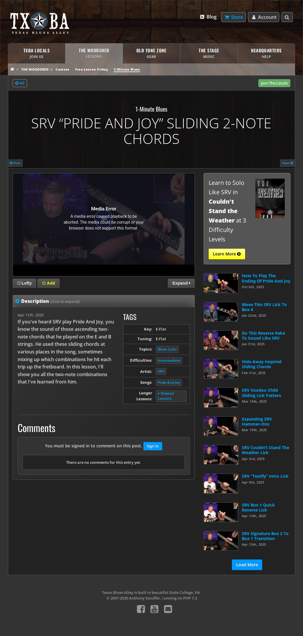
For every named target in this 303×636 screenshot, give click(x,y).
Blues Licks (167, 349)
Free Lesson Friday (91, 69)
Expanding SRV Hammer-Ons (257, 421)
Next (287, 163)
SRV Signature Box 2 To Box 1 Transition (265, 536)
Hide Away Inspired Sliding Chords (262, 364)
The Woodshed (34, 69)
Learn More (227, 254)
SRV (161, 371)
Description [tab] (50, 301)
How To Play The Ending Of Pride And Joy (266, 278)
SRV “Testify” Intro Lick (265, 476)
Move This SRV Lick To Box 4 (264, 307)
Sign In (153, 446)
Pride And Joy (169, 382)
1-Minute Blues (127, 69)
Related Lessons (166, 395)
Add (48, 283)
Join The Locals (274, 83)
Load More (247, 564)
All (19, 83)
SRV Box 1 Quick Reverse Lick (258, 507)
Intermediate (169, 360)
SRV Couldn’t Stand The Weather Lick (265, 450)
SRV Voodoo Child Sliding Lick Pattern (261, 392)
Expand (181, 283)
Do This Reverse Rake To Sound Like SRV (263, 335)
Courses (62, 69)
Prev (15, 163)
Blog (208, 16)
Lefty (24, 283)
